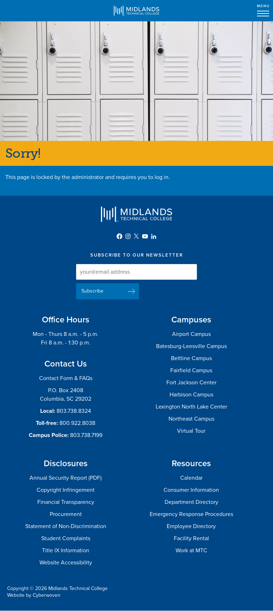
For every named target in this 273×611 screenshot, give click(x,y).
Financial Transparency (65, 502)
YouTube (145, 236)
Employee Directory (191, 526)
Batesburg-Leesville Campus (191, 346)
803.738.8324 (74, 411)
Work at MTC (191, 550)
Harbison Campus (191, 394)
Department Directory (191, 502)
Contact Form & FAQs (65, 378)
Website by (33, 595)
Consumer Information (191, 490)
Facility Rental (191, 538)
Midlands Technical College (136, 10)
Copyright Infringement (66, 490)
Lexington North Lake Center (191, 406)
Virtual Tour (191, 430)
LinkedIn (153, 236)
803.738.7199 (86, 435)
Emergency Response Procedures (191, 514)
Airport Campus (191, 334)
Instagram (128, 236)
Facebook (119, 236)
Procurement (66, 514)
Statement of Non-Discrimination (65, 526)
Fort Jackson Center (191, 382)
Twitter (136, 236)
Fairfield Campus (191, 370)
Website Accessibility (65, 562)
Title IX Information (65, 550)
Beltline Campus (191, 358)
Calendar (191, 477)
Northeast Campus (191, 418)
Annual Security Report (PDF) (66, 477)
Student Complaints (65, 538)
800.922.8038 (77, 423)
